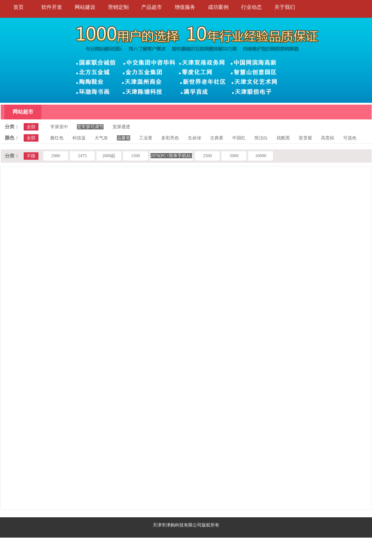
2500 (207, 155)
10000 (260, 155)
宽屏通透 (121, 126)
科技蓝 (79, 138)
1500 (135, 155)
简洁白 (261, 138)
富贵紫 (305, 138)
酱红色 (57, 138)
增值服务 (185, 7)
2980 (55, 155)
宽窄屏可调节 (90, 126)
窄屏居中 (59, 126)
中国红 (239, 138)
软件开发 (51, 7)
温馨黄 (123, 138)
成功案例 (218, 7)
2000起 (108, 155)
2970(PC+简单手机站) (171, 155)
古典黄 (216, 138)
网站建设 (85, 7)
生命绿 (194, 138)
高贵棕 (327, 138)
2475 (82, 155)
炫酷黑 (283, 138)
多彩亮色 (170, 138)
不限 (31, 156)
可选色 (349, 138)
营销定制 (118, 7)
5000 (234, 155)
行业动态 (251, 7)
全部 (31, 126)
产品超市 (151, 7)
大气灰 (101, 138)
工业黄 (145, 138)
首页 (18, 7)
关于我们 (284, 7)
